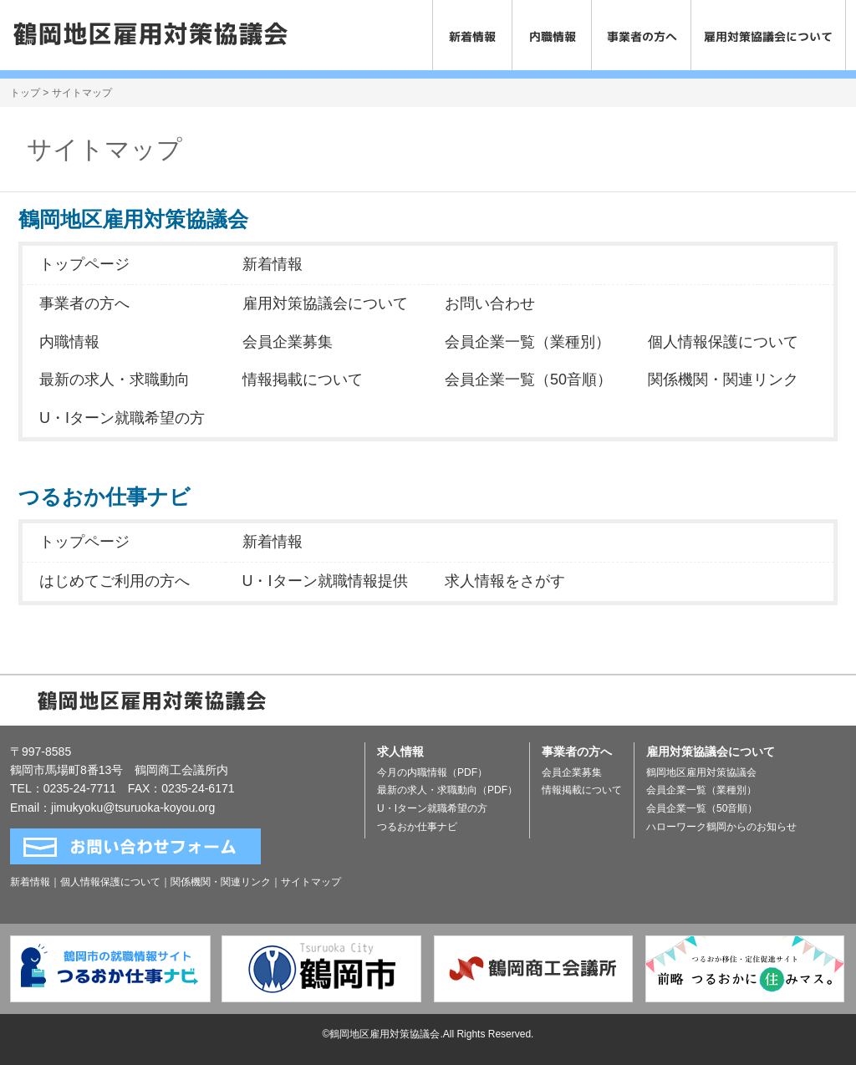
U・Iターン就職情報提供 (325, 581)
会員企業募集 (287, 342)
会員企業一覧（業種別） (527, 342)
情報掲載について (302, 379)
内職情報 (69, 342)
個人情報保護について (723, 342)
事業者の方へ (84, 303)
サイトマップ (311, 882)
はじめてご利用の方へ (114, 581)
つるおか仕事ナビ (417, 827)
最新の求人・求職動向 (114, 379)
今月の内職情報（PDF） (432, 772)
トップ (25, 93)
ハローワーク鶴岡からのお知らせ (721, 827)
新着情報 (272, 264)
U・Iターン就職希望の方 (122, 418)
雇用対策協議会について (325, 303)
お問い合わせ (490, 303)
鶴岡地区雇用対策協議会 (701, 772)
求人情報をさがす (505, 581)
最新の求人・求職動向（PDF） (447, 790)
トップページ (84, 264)
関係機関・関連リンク (723, 379)
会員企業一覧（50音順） (528, 379)
